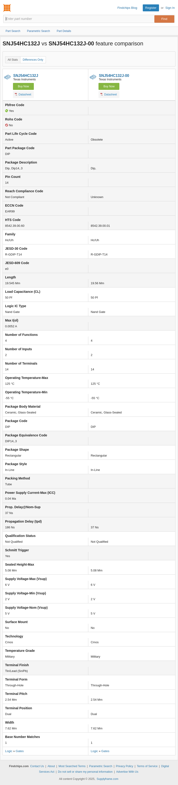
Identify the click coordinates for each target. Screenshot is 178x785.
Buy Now (23, 86)
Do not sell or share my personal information (85, 771)
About (51, 766)
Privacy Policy (124, 766)
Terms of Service (147, 766)
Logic (8, 751)
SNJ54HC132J (25, 76)
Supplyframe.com (107, 779)
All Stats (13, 59)
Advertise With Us (127, 771)
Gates (20, 751)
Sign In (170, 7)
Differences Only (33, 59)
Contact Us (37, 766)
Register (150, 7)
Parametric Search (100, 766)
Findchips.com (7, 8)
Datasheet (23, 94)
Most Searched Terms (72, 766)
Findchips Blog (127, 7)
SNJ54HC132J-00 (114, 76)
